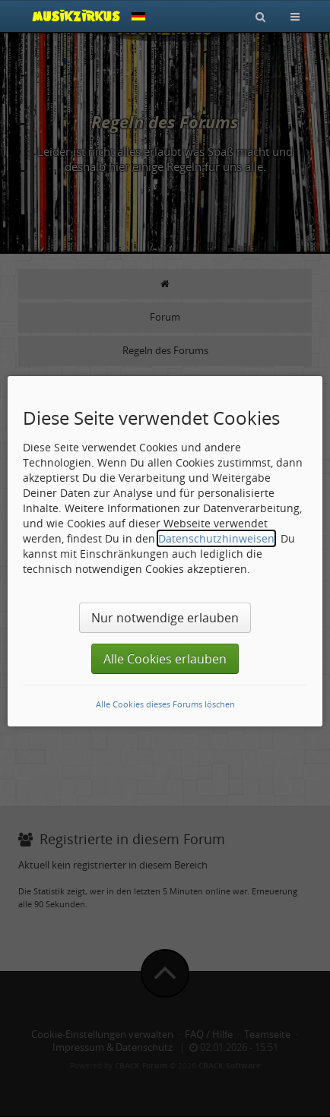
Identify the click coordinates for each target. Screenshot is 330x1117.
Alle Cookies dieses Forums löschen (165, 704)
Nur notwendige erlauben (165, 617)
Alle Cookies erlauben (165, 658)
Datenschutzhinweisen (216, 538)
